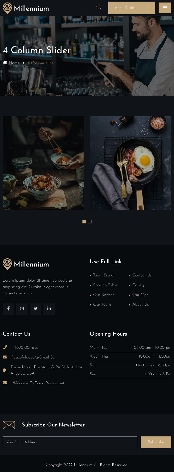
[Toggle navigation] (165, 7)
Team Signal (103, 275)
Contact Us (142, 275)
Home (11, 63)
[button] (84, 221)
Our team (102, 305)
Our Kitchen (103, 295)
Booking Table (105, 285)
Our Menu (141, 295)
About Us (140, 305)
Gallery (138, 285)
